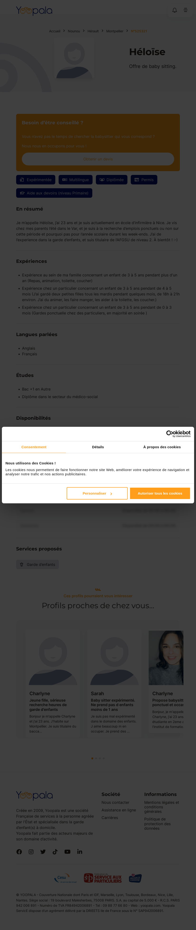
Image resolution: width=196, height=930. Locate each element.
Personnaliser (97, 493)
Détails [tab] (98, 447)
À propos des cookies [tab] (162, 447)
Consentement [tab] (33, 447)
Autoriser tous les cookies (160, 493)
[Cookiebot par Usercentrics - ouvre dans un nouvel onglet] (170, 433)
